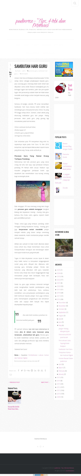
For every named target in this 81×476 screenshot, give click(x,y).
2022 (58, 280)
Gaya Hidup (49, 45)
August (61, 316)
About (20, 45)
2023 (58, 277)
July (60, 319)
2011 (58, 391)
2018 (58, 293)
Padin (19, 71)
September (62, 312)
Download (40, 53)
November (62, 306)
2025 (58, 270)
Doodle (65, 188)
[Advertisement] (42, 5)
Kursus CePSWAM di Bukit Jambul (67, 166)
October (61, 309)
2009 (58, 397)
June (60, 322)
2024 (58, 273)
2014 (58, 381)
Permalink (24, 74)
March (61, 368)
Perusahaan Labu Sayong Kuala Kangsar (65, 343)
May (60, 326)
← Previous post (14, 382)
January (61, 374)
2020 (58, 286)
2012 (58, 387)
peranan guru (33, 71)
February (62, 371)
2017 (58, 296)
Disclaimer (38, 45)
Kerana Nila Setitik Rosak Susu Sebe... (13, 408)
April (60, 365)
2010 (58, 394)
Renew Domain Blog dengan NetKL (67, 146)
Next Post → (45, 382)
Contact (28, 45)
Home (13, 45)
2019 (58, 290)
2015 (58, 378)
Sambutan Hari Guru (30, 66)
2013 (58, 384)
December (62, 303)
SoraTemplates (70, 471)
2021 (58, 283)
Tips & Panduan (62, 45)
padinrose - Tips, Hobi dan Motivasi (40, 23)
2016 (58, 299)
